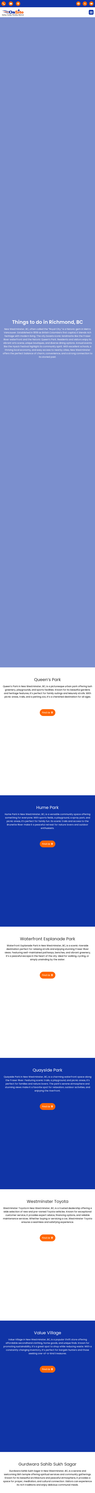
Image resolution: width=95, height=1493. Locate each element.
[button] (91, 12)
